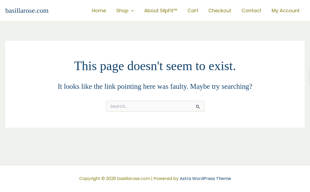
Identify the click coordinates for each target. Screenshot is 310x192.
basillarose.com (26, 10)
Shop (129, 10)
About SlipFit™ (163, 10)
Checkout (221, 10)
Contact (252, 10)
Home (103, 10)
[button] (135, 10)
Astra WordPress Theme (205, 178)
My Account (286, 10)
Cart (195, 10)
